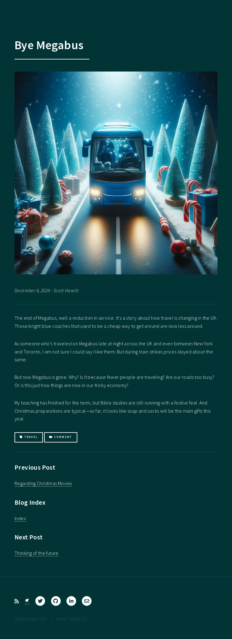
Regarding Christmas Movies (43, 483)
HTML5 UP (78, 618)
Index (20, 518)
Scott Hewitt (27, 618)
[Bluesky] (27, 601)
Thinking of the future (36, 553)
